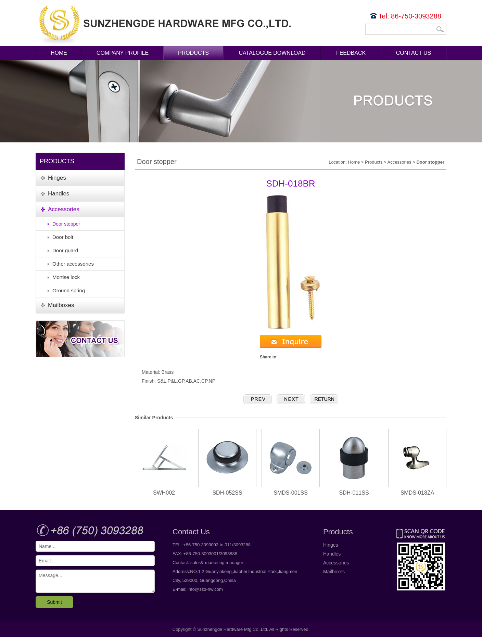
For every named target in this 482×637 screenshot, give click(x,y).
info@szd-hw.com (205, 589)
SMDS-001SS (291, 462)
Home (59, 53)
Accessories (399, 162)
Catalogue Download (272, 53)
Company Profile (123, 53)
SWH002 (164, 462)
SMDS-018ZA (417, 462)
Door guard (65, 250)
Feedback (351, 53)
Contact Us (413, 53)
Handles (332, 554)
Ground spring (68, 290)
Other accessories (73, 264)
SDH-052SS (227, 462)
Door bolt (62, 237)
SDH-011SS (354, 462)
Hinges (330, 545)
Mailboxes (334, 571)
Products (193, 53)
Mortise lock (66, 277)
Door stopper (66, 224)
